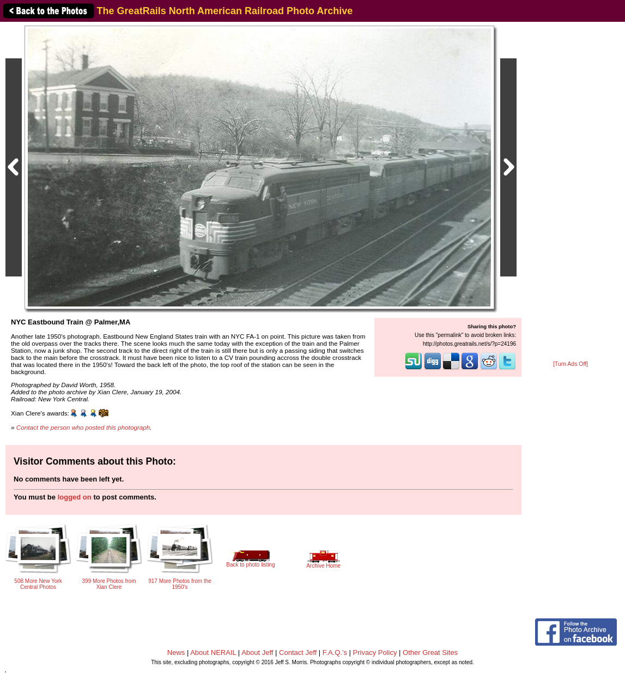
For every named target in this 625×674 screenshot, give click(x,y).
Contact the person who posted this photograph (83, 427)
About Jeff (257, 652)
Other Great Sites (430, 652)
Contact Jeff (298, 652)
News (176, 652)
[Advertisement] (570, 192)
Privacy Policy (375, 652)
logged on (75, 497)
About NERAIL (213, 652)
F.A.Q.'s (335, 652)
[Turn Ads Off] (570, 364)
